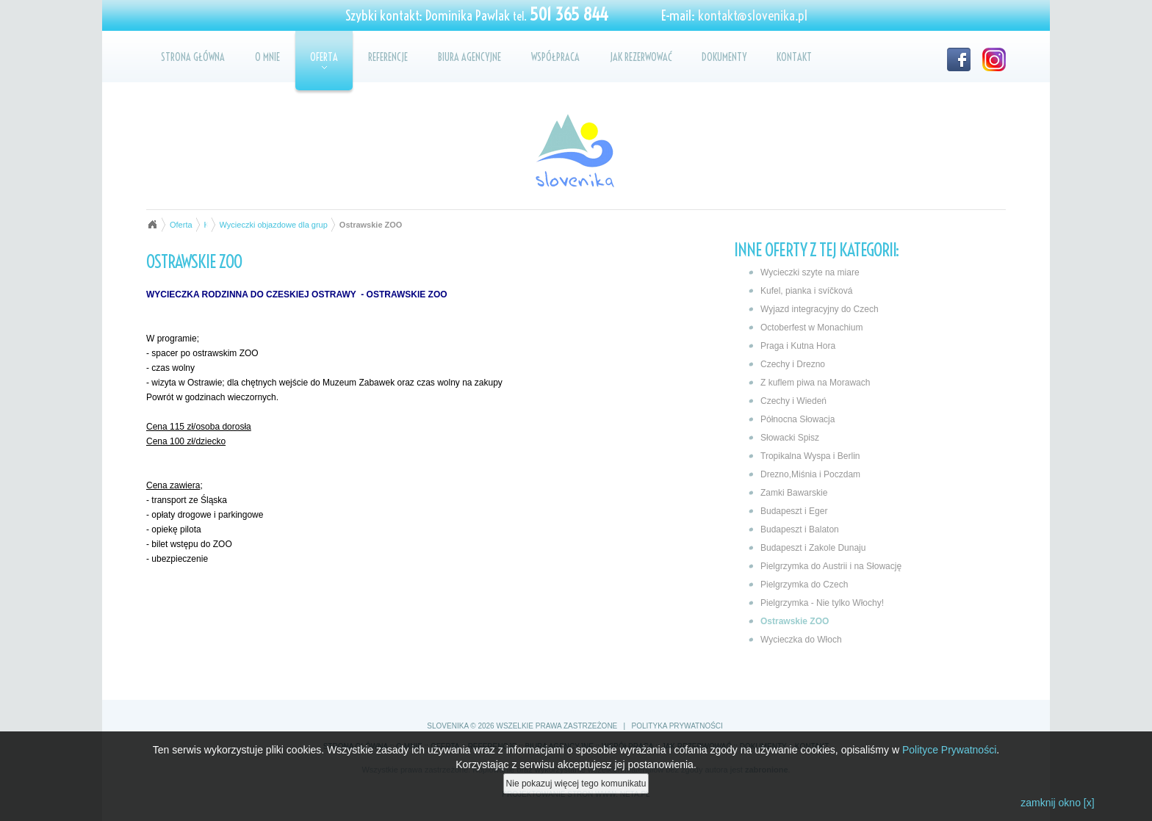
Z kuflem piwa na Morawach (815, 382)
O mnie (267, 57)
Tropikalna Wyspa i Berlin (810, 456)
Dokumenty (724, 57)
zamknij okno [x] (1057, 804)
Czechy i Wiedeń (793, 401)
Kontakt (794, 57)
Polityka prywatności (677, 726)
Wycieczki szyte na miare (810, 272)
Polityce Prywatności (949, 751)
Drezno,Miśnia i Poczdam (810, 474)
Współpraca (555, 57)
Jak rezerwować (641, 57)
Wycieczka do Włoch (801, 639)
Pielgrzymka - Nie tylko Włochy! (822, 603)
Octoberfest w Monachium (811, 327)
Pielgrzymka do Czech (804, 584)
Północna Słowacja (797, 419)
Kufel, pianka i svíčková (806, 291)
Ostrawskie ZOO (794, 621)
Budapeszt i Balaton (799, 529)
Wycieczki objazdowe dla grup (274, 224)
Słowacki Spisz (789, 438)
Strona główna (193, 57)
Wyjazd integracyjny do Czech (819, 309)
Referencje (388, 57)
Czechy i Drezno (792, 364)
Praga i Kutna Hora (797, 346)
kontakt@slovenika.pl (752, 15)
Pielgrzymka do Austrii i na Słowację (830, 566)
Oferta (324, 60)
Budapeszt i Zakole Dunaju (812, 548)
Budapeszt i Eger (793, 511)
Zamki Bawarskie (793, 493)
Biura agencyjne (469, 57)
